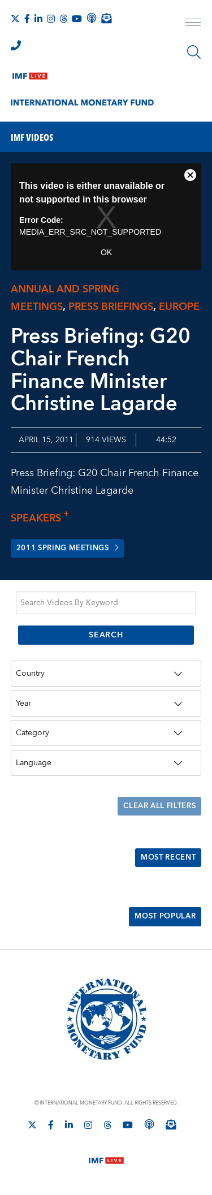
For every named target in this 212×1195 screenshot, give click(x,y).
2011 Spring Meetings (73, 548)
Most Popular (162, 919)
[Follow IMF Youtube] (77, 18)
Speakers (43, 518)
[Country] (106, 674)
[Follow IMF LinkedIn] (38, 18)
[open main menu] (193, 23)
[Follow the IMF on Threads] (63, 18)
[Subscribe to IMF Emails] (106, 18)
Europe (179, 307)
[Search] (194, 52)
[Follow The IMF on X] (15, 18)
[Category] (106, 734)
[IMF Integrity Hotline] (16, 45)
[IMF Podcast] (91, 18)
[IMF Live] (30, 73)
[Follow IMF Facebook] (27, 18)
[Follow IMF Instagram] (51, 18)
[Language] (106, 763)
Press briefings (110, 307)
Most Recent (165, 859)
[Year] (106, 704)
